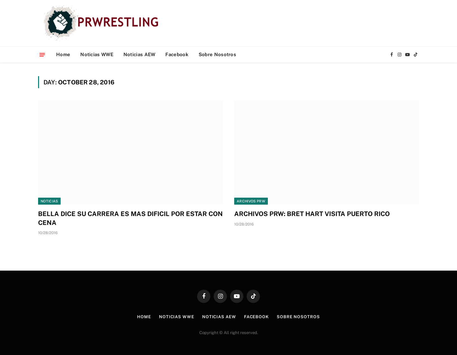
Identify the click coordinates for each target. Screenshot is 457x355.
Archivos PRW (251, 201)
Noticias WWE (96, 54)
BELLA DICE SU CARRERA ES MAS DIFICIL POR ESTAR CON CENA (130, 218)
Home (63, 54)
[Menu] (42, 54)
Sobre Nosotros (217, 54)
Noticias (49, 201)
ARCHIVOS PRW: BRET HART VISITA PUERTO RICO (312, 214)
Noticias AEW (139, 54)
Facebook (176, 54)
